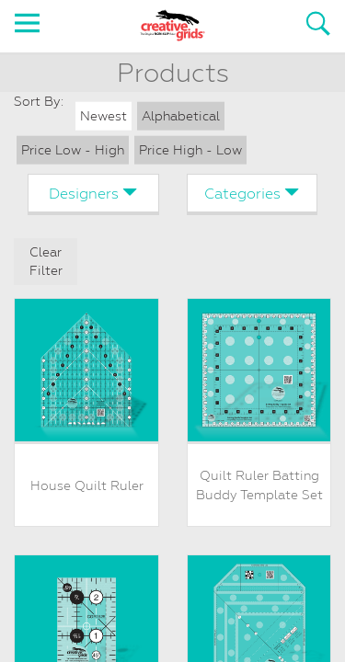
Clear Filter (46, 262)
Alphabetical (181, 115)
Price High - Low (190, 149)
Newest (103, 115)
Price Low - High (72, 149)
